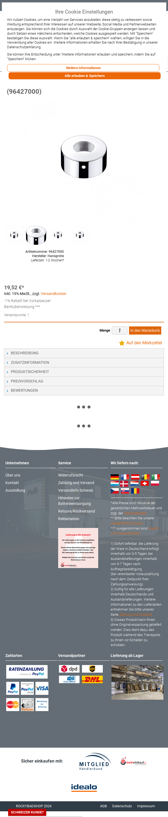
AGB (103, 806)
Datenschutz (122, 806)
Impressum (146, 806)
